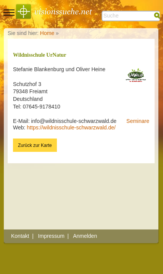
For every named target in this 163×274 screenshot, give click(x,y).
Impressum (51, 236)
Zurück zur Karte (35, 145)
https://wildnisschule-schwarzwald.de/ (71, 127)
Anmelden (85, 236)
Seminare (137, 121)
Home (47, 33)
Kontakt (20, 236)
